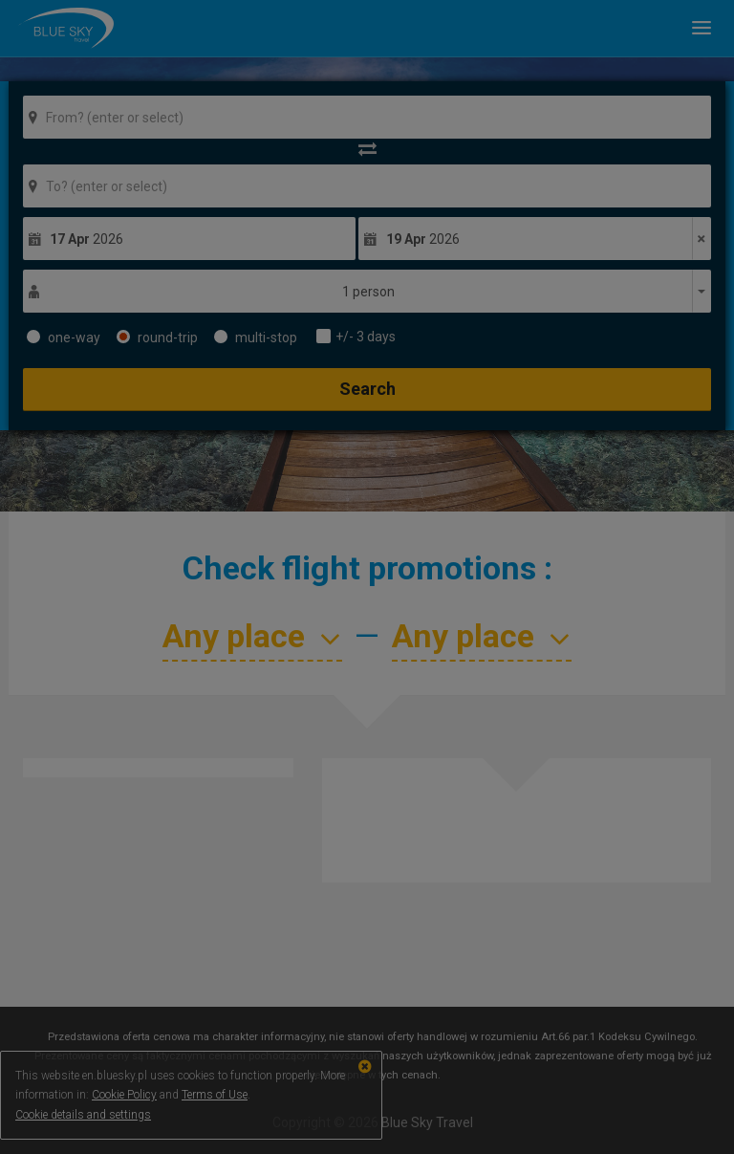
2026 (86, 239)
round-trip (157, 337)
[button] (694, 27)
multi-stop (255, 337)
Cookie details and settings (83, 1114)
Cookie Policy (124, 1094)
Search (367, 389)
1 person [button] (368, 291)
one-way (63, 337)
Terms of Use (215, 1094)
